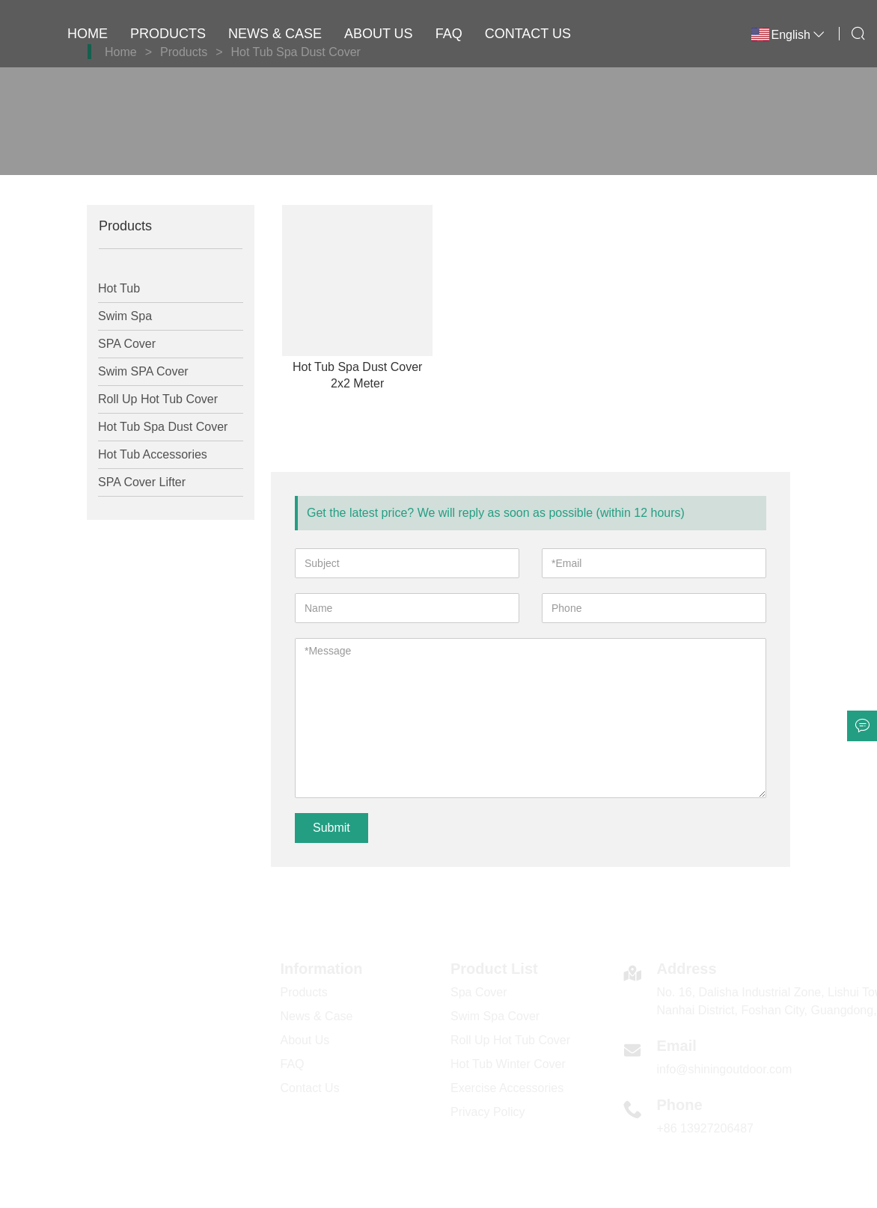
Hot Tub (119, 288)
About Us (378, 33)
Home (87, 33)
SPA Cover (127, 343)
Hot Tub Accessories (152, 454)
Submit (331, 827)
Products (168, 33)
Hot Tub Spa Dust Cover (162, 426)
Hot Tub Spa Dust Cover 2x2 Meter (357, 375)
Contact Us (528, 33)
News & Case (275, 33)
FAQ (449, 33)
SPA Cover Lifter (142, 482)
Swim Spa (125, 316)
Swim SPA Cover (143, 371)
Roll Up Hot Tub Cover (158, 399)
